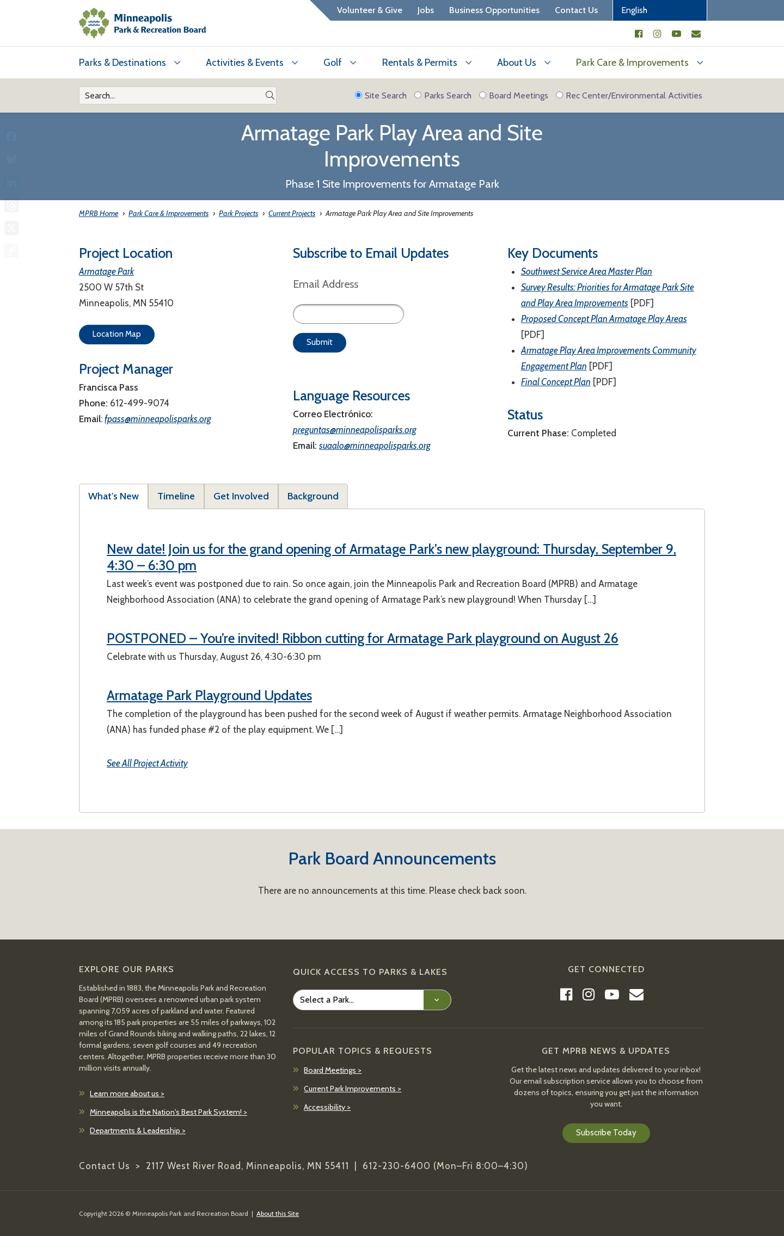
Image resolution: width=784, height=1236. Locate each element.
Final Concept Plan (556, 381)
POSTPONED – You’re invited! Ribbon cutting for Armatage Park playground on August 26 (362, 638)
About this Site (277, 1213)
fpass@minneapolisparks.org (158, 418)
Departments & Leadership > (138, 1130)
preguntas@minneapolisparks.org (354, 429)
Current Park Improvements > (352, 1088)
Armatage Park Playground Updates (209, 695)
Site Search (381, 95)
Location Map (117, 334)
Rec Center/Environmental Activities (629, 95)
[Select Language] (660, 10)
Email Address (325, 284)
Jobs (426, 10)
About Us (516, 63)
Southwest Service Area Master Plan (586, 271)
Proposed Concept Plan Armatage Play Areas (604, 318)
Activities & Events (245, 63)
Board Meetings (513, 95)
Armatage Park (106, 271)
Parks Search (442, 95)
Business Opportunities (494, 10)
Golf (332, 63)
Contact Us (576, 10)
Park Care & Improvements (632, 63)
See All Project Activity (147, 763)
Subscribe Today (606, 1133)
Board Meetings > (333, 1070)
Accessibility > (327, 1107)
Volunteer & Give (369, 10)
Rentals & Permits (419, 63)
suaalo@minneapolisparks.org (375, 445)
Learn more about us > (127, 1093)
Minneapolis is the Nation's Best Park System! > (168, 1112)
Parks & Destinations (122, 63)
